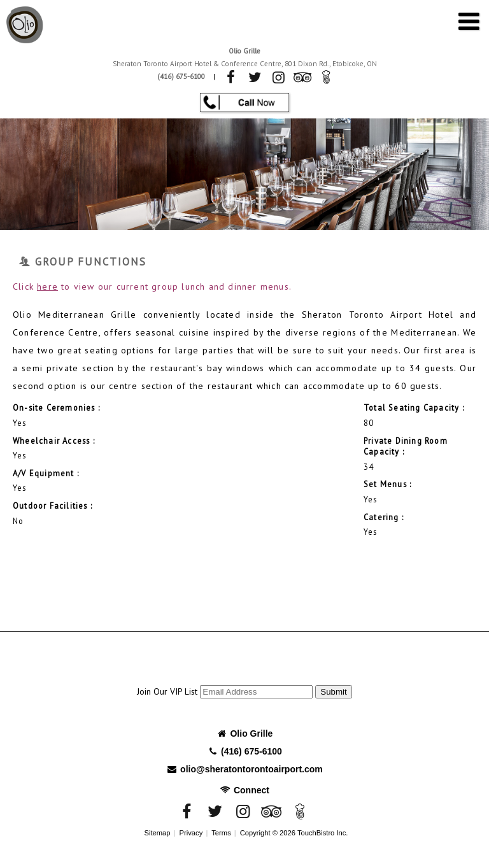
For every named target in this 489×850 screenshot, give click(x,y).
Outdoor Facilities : (52, 505)
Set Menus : (387, 484)
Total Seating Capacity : (414, 407)
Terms (220, 833)
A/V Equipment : (46, 473)
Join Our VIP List (167, 691)
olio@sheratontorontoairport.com (244, 769)
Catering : (384, 517)
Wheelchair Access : (54, 441)
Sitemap (158, 833)
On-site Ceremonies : (56, 407)
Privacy (191, 833)
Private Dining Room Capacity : (406, 446)
